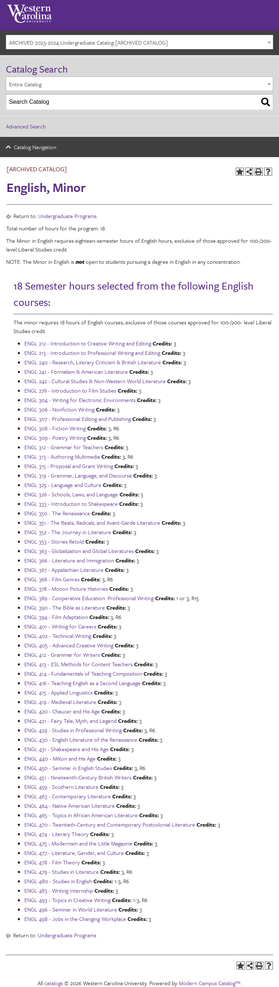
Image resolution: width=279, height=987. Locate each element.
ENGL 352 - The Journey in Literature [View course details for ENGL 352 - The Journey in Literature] (67, 532)
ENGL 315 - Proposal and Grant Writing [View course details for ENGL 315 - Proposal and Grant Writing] (68, 466)
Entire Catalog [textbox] (25, 84)
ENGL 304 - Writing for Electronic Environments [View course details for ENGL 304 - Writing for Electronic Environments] (80, 400)
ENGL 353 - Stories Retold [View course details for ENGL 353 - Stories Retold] (54, 541)
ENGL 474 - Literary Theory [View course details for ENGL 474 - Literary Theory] (56, 834)
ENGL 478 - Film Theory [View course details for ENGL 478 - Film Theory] (52, 862)
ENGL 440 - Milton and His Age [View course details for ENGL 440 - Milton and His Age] (60, 758)
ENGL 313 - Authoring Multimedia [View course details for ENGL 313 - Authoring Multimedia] (62, 456)
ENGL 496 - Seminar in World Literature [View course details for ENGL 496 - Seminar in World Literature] (70, 909)
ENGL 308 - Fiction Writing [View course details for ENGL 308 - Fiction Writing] (55, 428)
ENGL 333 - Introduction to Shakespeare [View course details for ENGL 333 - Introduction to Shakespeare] (71, 504)
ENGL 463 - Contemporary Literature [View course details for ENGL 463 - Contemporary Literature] (67, 796)
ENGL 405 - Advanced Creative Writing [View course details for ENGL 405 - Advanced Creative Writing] (68, 645)
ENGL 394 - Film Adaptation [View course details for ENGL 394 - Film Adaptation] (56, 617)
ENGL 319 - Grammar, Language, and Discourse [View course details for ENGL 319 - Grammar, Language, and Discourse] (78, 475)
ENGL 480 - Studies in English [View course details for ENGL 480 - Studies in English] (58, 881)
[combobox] (139, 42)
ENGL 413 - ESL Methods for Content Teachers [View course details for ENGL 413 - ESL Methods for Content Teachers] (78, 664)
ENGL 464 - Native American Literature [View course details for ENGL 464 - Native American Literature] (69, 806)
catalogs (53, 983)
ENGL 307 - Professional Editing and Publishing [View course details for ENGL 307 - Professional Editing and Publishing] (77, 419)
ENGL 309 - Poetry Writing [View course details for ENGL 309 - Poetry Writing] (55, 438)
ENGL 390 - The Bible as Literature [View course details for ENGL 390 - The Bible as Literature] (64, 607)
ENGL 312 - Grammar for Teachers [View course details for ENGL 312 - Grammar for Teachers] (63, 447)
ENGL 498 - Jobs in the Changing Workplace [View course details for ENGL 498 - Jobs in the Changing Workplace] (75, 919)
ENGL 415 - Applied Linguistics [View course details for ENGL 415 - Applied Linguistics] (58, 692)
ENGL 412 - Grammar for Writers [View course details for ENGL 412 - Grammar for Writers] (62, 655)
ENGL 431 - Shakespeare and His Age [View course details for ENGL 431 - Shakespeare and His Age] (66, 749)
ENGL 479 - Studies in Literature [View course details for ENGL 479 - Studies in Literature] (61, 872)
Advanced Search (26, 126)
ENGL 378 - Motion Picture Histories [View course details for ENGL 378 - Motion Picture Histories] (66, 589)
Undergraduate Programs (67, 216)
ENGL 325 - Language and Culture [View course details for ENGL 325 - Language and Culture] (62, 485)
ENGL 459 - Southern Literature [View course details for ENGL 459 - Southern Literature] (61, 787)
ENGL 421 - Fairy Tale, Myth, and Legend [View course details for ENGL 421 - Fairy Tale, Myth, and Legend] (70, 721)
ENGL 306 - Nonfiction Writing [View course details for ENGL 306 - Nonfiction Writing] (59, 409)
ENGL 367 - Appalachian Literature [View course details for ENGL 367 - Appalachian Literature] (64, 570)
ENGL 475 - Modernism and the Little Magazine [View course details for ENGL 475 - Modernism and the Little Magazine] (78, 843)
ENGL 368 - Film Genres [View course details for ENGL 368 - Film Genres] (52, 579)
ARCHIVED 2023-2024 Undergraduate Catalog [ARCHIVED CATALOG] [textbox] (88, 42)
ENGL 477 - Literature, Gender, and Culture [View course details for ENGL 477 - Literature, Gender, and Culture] (74, 853)
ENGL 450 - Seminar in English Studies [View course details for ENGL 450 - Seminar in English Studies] (68, 768)
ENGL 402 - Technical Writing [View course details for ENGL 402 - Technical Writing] (57, 636)
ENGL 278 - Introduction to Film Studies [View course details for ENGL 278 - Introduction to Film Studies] (70, 390)
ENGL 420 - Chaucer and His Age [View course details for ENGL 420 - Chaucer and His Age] (62, 711)
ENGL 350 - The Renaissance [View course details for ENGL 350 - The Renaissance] (57, 513)
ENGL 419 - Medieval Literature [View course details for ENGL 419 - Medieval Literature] (60, 702)
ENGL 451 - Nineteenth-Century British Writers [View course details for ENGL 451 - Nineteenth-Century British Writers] (78, 777)
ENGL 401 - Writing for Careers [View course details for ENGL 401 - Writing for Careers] (60, 626)
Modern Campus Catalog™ (210, 983)
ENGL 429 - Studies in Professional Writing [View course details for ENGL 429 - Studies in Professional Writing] (73, 730)
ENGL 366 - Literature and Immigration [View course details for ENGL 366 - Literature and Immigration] (69, 560)
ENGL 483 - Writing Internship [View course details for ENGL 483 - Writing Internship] (58, 890)
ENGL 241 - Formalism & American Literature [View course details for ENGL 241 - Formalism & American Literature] (76, 372)
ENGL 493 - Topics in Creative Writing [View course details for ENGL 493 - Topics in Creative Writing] (67, 900)
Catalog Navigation (35, 147)
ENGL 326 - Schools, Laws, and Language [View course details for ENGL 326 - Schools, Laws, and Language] (71, 494)
